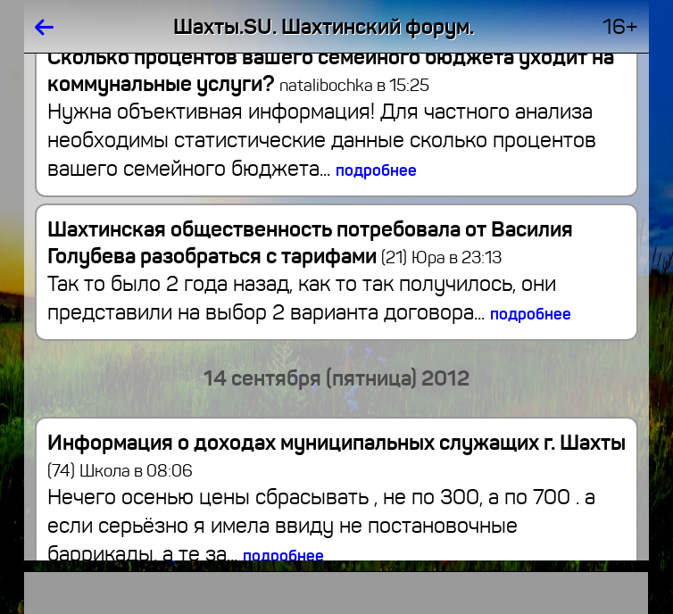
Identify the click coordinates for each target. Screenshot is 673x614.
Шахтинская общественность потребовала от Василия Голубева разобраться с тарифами (310, 243)
